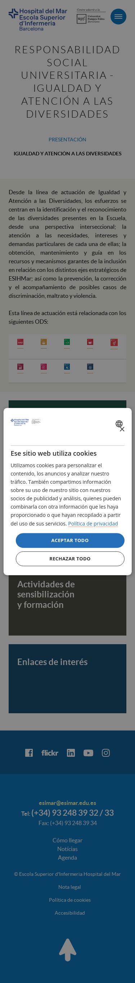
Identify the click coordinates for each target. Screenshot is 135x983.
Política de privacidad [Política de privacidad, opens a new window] (93, 523)
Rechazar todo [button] (70, 558)
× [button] (122, 429)
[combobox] (120, 423)
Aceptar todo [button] (70, 540)
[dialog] (67, 491)
